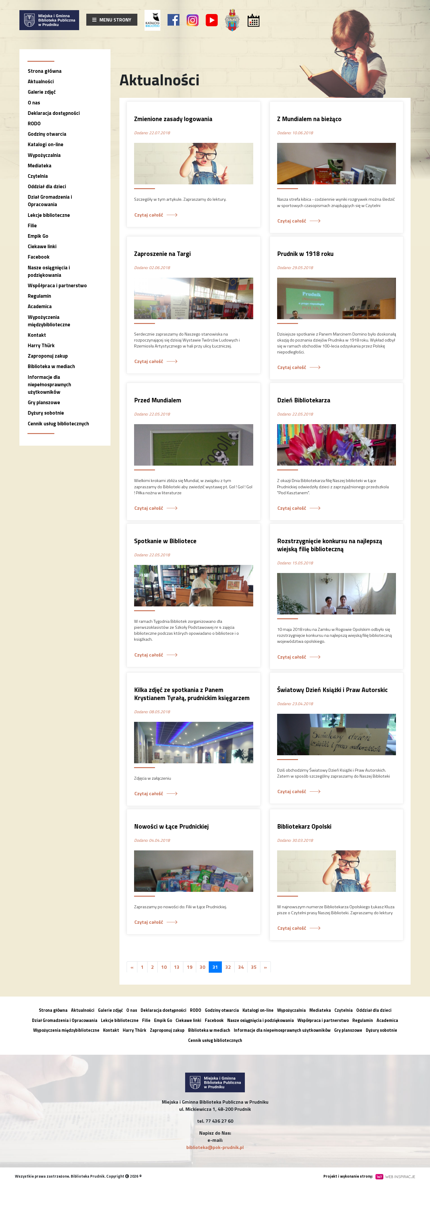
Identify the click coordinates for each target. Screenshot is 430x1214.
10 (164, 967)
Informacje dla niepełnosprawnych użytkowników (49, 384)
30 (202, 967)
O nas (34, 102)
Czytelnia (38, 176)
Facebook (39, 257)
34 (241, 967)
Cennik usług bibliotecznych (58, 423)
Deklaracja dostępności (54, 113)
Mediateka (39, 165)
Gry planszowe (44, 402)
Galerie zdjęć (42, 92)
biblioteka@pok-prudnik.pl (215, 1147)
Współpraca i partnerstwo (57, 285)
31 (215, 967)
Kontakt (37, 335)
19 (189, 967)
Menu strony (111, 19)
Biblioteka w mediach (51, 366)
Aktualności (41, 81)
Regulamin (39, 296)
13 (176, 967)
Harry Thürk (41, 345)
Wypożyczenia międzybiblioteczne (49, 320)
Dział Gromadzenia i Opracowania (50, 200)
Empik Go (38, 236)
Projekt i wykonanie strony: (369, 1176)
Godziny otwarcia (47, 134)
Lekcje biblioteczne (49, 215)
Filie (32, 225)
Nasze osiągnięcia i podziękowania (49, 271)
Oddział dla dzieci (47, 186)
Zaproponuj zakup (48, 356)
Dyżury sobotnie (46, 413)
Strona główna (45, 71)
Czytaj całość (148, 214)
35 (254, 967)
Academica (40, 306)
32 (228, 967)
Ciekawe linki (42, 246)
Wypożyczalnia (44, 155)
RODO (34, 123)
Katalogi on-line (45, 144)
